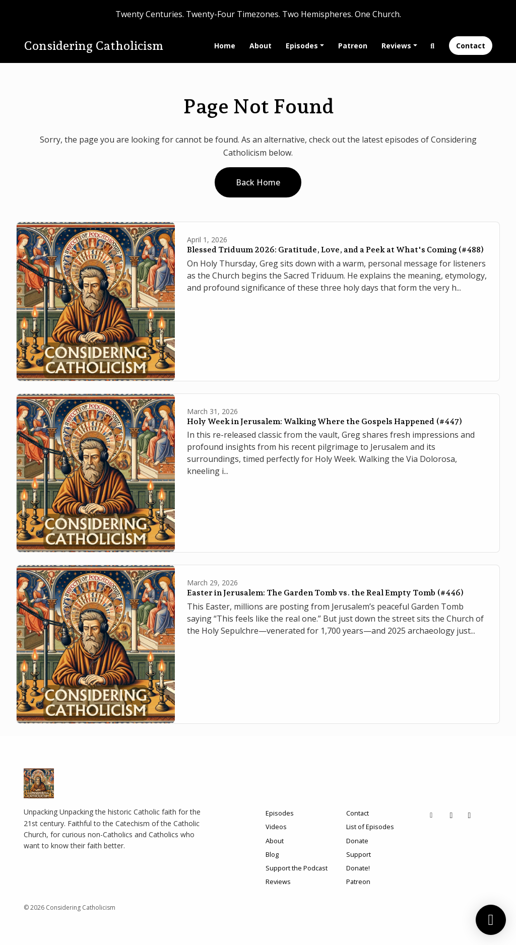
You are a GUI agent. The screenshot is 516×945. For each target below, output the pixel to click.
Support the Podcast (297, 867)
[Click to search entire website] (432, 45)
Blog (272, 854)
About (260, 45)
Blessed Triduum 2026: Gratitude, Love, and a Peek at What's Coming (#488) (335, 249)
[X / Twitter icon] (451, 815)
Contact (470, 45)
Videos (276, 826)
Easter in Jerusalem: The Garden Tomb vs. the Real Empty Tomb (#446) (325, 592)
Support (358, 854)
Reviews (396, 45)
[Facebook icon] (470, 815)
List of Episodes (370, 826)
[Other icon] (432, 815)
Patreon (352, 45)
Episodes (302, 45)
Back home (258, 182)
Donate (357, 840)
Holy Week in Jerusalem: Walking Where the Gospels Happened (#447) (324, 421)
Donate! (358, 867)
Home (224, 45)
